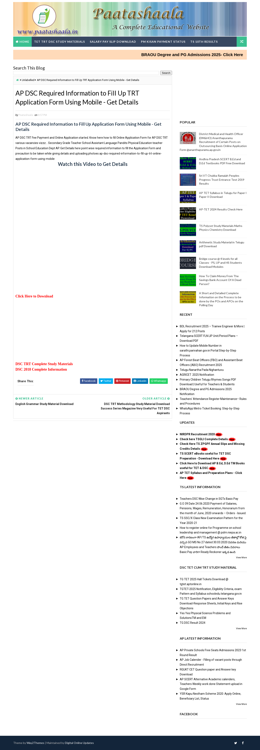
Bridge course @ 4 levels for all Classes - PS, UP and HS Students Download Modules (220, 262)
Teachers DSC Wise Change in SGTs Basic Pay (209, 498)
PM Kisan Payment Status (163, 41)
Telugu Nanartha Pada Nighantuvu (202, 369)
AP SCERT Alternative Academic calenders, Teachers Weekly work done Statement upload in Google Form (211, 684)
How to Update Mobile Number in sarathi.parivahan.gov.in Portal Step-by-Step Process (208, 350)
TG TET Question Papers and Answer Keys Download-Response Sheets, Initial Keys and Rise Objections (211, 603)
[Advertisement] (92, 204)
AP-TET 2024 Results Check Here (221, 209)
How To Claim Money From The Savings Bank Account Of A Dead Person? (220, 280)
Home (24, 41)
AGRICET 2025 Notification (197, 374)
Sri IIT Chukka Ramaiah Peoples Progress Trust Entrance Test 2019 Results (221, 179)
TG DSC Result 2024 (192, 622)
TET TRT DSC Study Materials (59, 41)
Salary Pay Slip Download (113, 41)
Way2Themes (35, 743)
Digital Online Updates (79, 743)
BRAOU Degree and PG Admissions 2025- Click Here (197, 54)
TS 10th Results (204, 41)
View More (241, 557)
